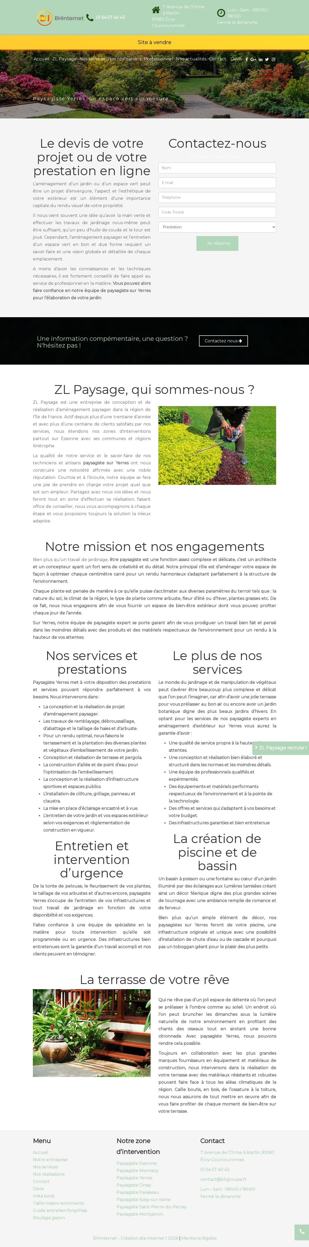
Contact (217, 58)
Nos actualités (191, 58)
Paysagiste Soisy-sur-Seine (143, 1199)
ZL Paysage (64, 58)
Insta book (44, 1196)
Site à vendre (154, 42)
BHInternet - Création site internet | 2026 (136, 1238)
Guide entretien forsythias (60, 1210)
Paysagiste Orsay (133, 1185)
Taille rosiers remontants (58, 1203)
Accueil (42, 58)
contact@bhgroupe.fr (223, 1179)
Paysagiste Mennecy (137, 1170)
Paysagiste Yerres (134, 1177)
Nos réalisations (124, 58)
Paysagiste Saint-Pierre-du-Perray (151, 1207)
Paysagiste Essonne (136, 1163)
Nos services (92, 58)
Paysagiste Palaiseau (137, 1192)
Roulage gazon (49, 1217)
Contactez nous (223, 340)
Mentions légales (198, 1238)
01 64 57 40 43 (110, 17)
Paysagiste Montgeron (139, 1214)
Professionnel (158, 58)
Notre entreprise (50, 1159)
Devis (236, 58)
